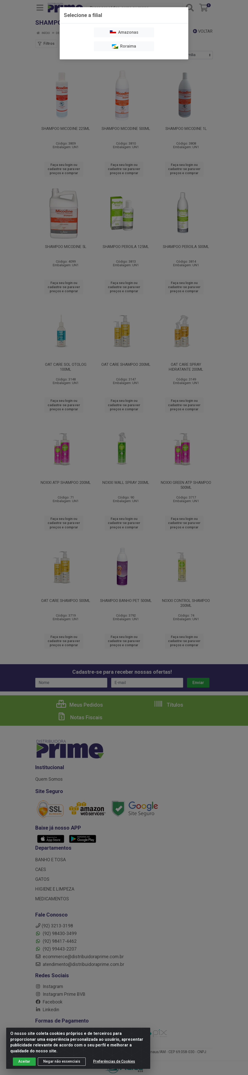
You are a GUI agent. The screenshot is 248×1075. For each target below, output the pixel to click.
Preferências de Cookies (114, 1061)
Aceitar (24, 1061)
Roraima (124, 46)
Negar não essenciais (61, 1061)
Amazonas (124, 32)
